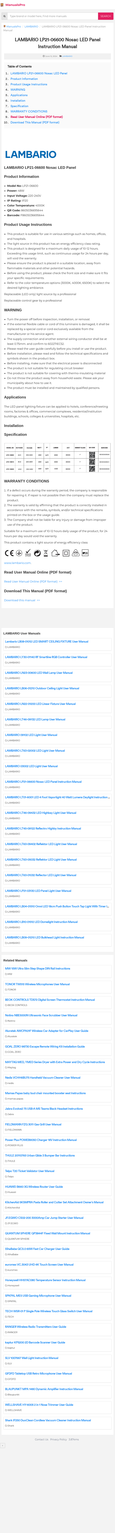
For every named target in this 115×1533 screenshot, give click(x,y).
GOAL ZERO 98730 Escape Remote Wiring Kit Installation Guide (45, 1046)
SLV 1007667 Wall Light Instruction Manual (31, 1358)
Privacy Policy (58, 1439)
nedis (9, 1083)
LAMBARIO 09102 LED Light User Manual (31, 735)
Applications (19, 95)
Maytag (10, 1067)
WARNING (18, 89)
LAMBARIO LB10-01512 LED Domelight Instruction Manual (41, 922)
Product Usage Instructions (29, 84)
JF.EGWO (11, 1223)
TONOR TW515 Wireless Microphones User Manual (37, 984)
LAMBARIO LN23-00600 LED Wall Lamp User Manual (39, 672)
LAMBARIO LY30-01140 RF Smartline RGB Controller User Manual (46, 657)
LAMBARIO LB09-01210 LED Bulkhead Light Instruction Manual (44, 937)
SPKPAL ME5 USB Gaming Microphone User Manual (38, 1295)
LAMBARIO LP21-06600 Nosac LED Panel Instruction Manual (43, 781)
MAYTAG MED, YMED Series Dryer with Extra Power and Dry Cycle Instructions (55, 1062)
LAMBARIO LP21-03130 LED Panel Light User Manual (38, 890)
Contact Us (41, 1439)
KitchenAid (12, 1207)
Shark (9, 1425)
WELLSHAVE (13, 1410)
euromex (11, 1270)
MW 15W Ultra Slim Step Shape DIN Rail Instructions (37, 968)
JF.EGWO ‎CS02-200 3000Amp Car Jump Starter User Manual (44, 1217)
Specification (19, 106)
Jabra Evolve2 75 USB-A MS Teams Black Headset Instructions (44, 1108)
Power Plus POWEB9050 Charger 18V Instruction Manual (41, 1140)
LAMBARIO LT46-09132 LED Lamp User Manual (35, 719)
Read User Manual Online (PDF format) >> (33, 581)
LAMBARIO (31, 26)
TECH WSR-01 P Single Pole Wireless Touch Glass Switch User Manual (48, 1311)
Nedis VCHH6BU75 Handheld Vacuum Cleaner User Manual (42, 1077)
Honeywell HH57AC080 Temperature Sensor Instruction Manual (45, 1280)
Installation (18, 100)
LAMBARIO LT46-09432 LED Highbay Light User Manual (40, 812)
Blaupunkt (12, 1394)
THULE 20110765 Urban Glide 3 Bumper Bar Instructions (40, 1155)
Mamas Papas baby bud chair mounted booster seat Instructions (45, 1093)
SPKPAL (11, 1301)
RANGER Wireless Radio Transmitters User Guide (35, 1326)
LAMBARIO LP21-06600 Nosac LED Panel (39, 73)
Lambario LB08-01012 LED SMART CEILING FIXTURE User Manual (46, 641)
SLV (8, 1363)
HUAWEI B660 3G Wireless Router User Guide (34, 1186)
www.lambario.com (17, 563)
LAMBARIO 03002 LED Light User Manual (31, 766)
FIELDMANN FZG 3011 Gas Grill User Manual (33, 1124)
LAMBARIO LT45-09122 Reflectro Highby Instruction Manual (43, 828)
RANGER (11, 1332)
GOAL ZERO (13, 1052)
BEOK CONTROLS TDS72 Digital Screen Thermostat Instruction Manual (50, 999)
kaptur (10, 1347)
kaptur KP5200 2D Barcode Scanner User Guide (35, 1342)
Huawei (10, 1192)
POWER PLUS (14, 1145)
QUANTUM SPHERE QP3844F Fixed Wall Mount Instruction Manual (47, 1233)
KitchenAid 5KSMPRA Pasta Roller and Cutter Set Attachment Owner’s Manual (54, 1202)
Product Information (24, 78)
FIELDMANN (13, 1129)
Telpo (9, 1176)
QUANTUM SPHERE (17, 1239)
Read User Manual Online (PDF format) (37, 117)
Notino (10, 1021)
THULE (10, 1161)
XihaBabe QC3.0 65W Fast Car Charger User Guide (37, 1249)
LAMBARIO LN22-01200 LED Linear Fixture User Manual (40, 703)
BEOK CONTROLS (16, 1005)
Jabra (9, 1114)
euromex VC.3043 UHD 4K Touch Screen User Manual (39, 1264)
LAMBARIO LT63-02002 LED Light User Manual (35, 750)
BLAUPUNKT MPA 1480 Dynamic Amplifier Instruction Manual (44, 1389)
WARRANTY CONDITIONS (29, 111)
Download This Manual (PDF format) (35, 122)
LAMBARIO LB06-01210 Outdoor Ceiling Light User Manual (42, 688)
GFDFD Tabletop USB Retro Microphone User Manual (38, 1373)
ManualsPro (13, 26)
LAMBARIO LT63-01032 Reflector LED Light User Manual (40, 875)
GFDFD (10, 1379)
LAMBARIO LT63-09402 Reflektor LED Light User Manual (41, 844)
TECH (9, 1316)
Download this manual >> (22, 600)
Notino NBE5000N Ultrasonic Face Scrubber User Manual (41, 1015)
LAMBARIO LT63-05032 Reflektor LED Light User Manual (41, 859)
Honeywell (12, 1285)
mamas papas (14, 1098)
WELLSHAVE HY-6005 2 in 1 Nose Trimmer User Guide (39, 1404)
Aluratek (11, 1036)
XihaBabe (11, 1254)
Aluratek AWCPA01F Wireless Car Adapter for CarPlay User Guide (46, 1030)
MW (8, 974)
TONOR (10, 989)
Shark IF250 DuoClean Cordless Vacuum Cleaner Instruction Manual (48, 1420)
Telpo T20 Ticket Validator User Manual (29, 1171)
